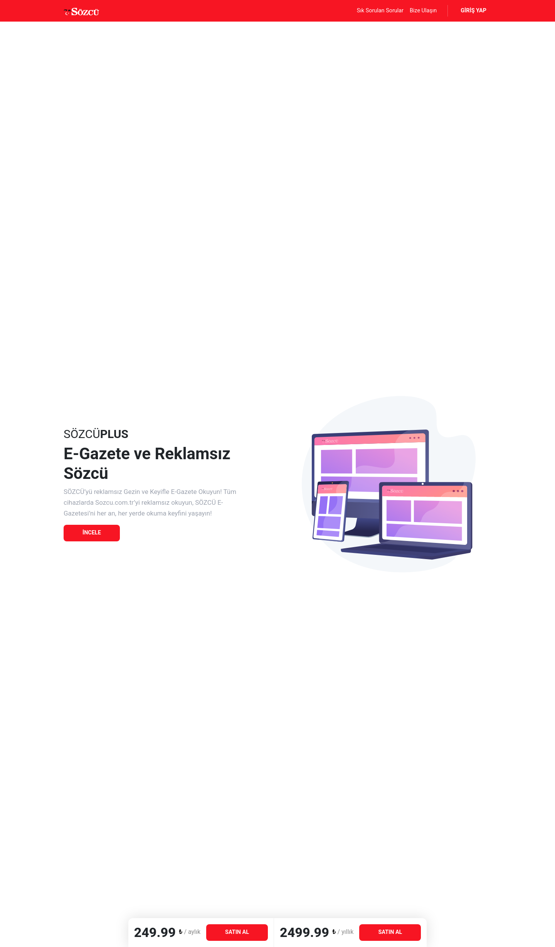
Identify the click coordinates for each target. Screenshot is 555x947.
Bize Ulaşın (423, 10)
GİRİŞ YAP (473, 10)
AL (237, 932)
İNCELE (91, 532)
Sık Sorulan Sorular (380, 10)
